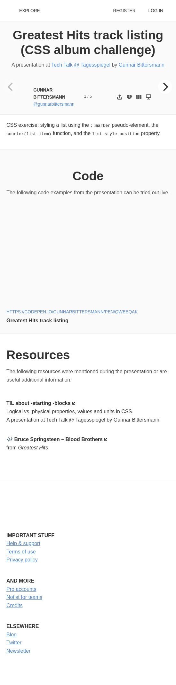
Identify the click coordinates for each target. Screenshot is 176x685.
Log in (155, 10)
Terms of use (21, 551)
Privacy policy (22, 559)
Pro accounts (21, 589)
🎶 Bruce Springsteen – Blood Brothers (54, 439)
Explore (29, 10)
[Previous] (11, 87)
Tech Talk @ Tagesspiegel (80, 65)
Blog (11, 634)
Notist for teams (24, 597)
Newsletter (18, 651)
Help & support (23, 543)
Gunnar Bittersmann (141, 65)
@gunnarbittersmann (53, 104)
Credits (14, 605)
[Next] (165, 87)
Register (124, 10)
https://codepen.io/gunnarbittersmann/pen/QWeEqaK (72, 311)
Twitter (13, 642)
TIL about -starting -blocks (38, 403)
